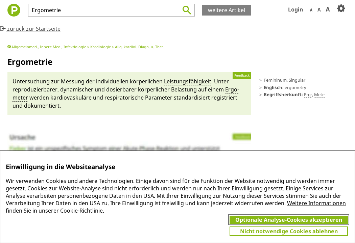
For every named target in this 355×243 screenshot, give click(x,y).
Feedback (242, 75)
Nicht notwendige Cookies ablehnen (289, 231)
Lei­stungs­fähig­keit (187, 81)
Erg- (308, 94)
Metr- (319, 94)
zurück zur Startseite (30, 28)
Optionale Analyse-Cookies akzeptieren (288, 219)
